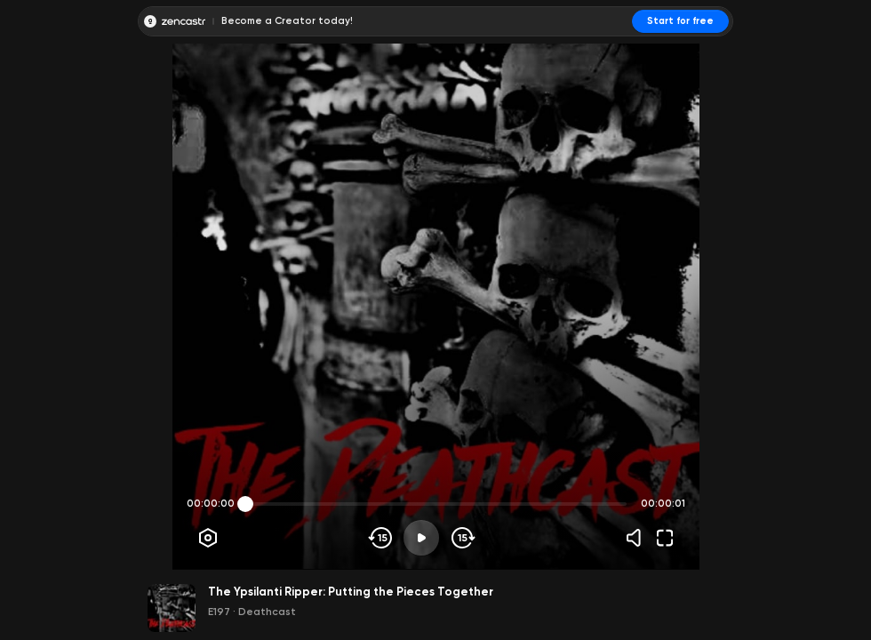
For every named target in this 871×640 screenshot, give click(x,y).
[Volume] (638, 537)
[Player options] (208, 538)
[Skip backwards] (381, 537)
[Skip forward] (462, 537)
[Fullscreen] (665, 537)
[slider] (245, 504)
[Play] (421, 538)
